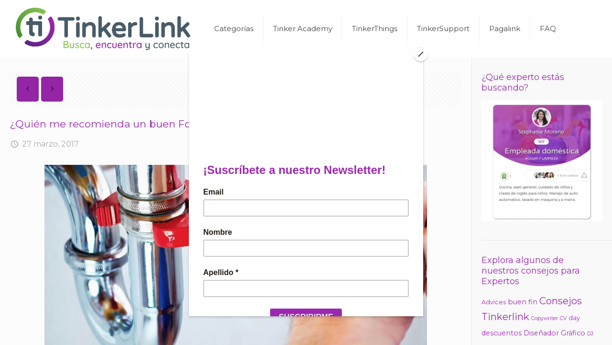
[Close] (421, 54)
